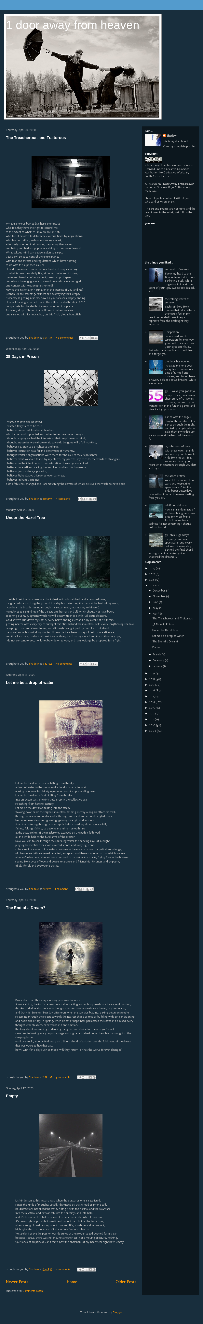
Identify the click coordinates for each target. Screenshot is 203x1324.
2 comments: (64, 1269)
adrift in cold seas (176, 505)
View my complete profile (179, 146)
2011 (152, 719)
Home (72, 1281)
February (159, 660)
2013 (152, 707)
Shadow (171, 135)
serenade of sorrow (177, 269)
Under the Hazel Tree (25, 517)
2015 (152, 696)
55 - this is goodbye (177, 535)
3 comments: (64, 498)
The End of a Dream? (25, 908)
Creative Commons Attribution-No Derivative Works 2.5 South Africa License (167, 172)
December (159, 590)
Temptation (172, 332)
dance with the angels (178, 417)
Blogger (118, 1312)
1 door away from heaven (72, 24)
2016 (152, 690)
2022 (152, 574)
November (159, 596)
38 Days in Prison (22, 356)
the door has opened (177, 361)
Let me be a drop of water (30, 682)
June (156, 602)
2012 (152, 713)
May (156, 608)
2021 (152, 579)
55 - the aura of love (177, 446)
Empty (12, 1096)
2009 (153, 730)
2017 (152, 684)
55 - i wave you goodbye (180, 391)
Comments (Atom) (33, 1291)
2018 (152, 679)
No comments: (65, 337)
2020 (152, 585)
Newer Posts (17, 1281)
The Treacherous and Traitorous (36, 137)
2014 (152, 702)
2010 (152, 725)
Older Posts (126, 1281)
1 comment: (62, 889)
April (156, 613)
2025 (152, 568)
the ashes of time (175, 476)
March (157, 654)
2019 (152, 673)
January (158, 666)
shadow (185, 165)
